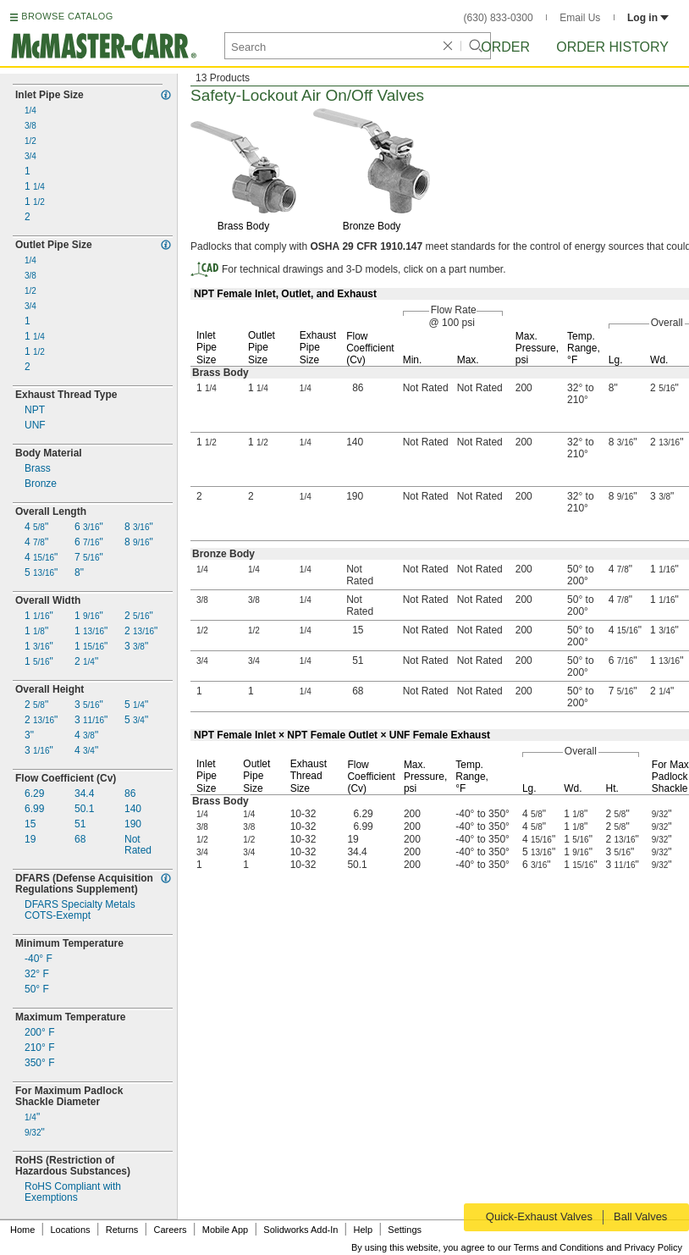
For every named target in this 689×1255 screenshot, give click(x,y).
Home (22, 1230)
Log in (648, 18)
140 (132, 809)
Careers (169, 1230)
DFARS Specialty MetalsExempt (80, 910)
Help (363, 1230)
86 (129, 793)
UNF (35, 425)
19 (30, 839)
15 (30, 824)
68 (79, 839)
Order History (612, 47)
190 (132, 824)
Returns (122, 1230)
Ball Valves (642, 1216)
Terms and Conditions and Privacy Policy (598, 1247)
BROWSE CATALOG (67, 16)
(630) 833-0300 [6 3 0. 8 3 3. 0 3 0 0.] (498, 18)
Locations (71, 1230)
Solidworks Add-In (300, 1230)
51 (79, 824)
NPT (35, 410)
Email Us (579, 18)
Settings (405, 1230)
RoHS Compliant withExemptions (73, 1192)
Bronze (41, 483)
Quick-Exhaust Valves (537, 1216)
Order (505, 47)
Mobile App (225, 1230)
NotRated (138, 845)
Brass (38, 468)
